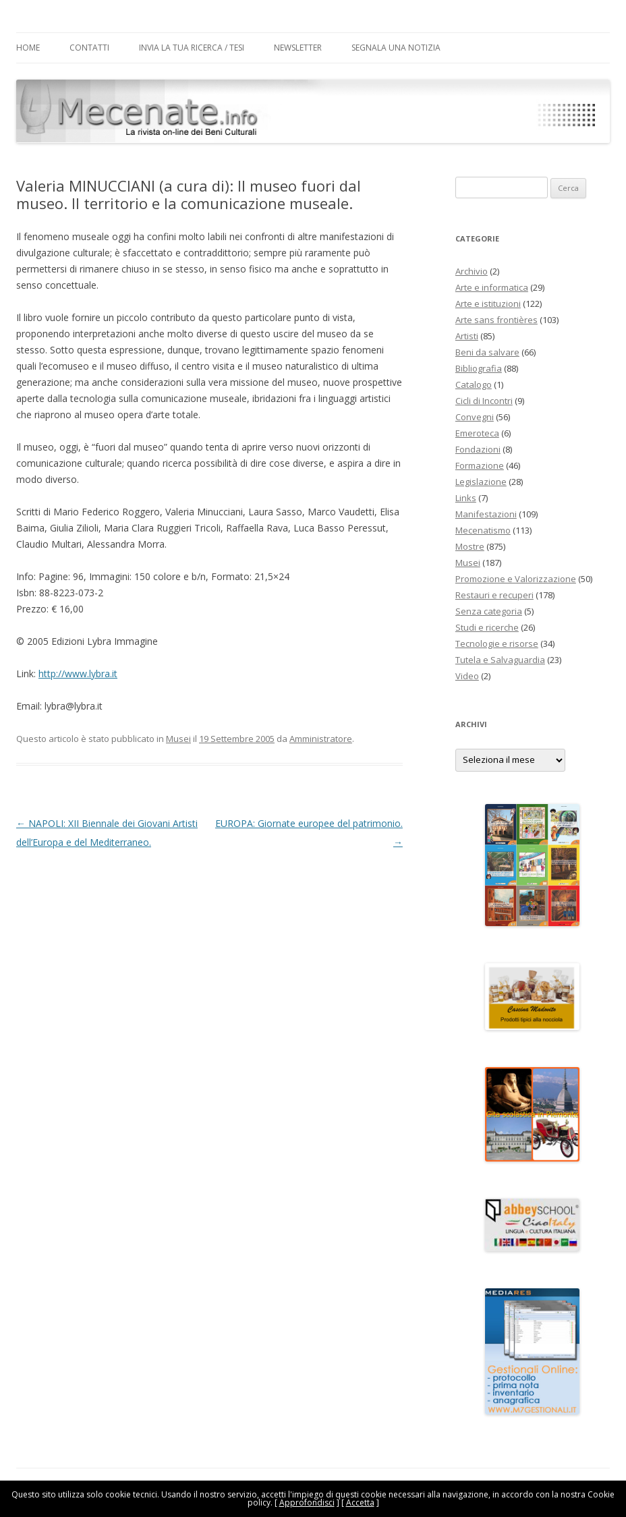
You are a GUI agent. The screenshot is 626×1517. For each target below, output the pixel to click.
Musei (178, 739)
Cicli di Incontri (484, 401)
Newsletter (298, 47)
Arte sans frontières (496, 320)
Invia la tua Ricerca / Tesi (191, 47)
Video (467, 676)
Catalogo (473, 384)
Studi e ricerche (487, 627)
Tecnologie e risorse (496, 643)
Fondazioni (478, 449)
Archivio (471, 271)
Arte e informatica (491, 287)
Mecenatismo (483, 530)
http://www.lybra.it (77, 673)
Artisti (466, 336)
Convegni (474, 417)
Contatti (89, 47)
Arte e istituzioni (488, 303)
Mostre (469, 546)
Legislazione (481, 482)
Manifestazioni (486, 514)
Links (465, 498)
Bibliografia (478, 368)
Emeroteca (477, 433)
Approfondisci (307, 1502)
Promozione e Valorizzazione (515, 579)
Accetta (360, 1502)
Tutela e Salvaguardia (500, 660)
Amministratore (320, 739)
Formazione (479, 465)
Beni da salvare (487, 352)
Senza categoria (488, 611)
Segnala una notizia (395, 47)
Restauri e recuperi (494, 595)
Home (28, 47)
